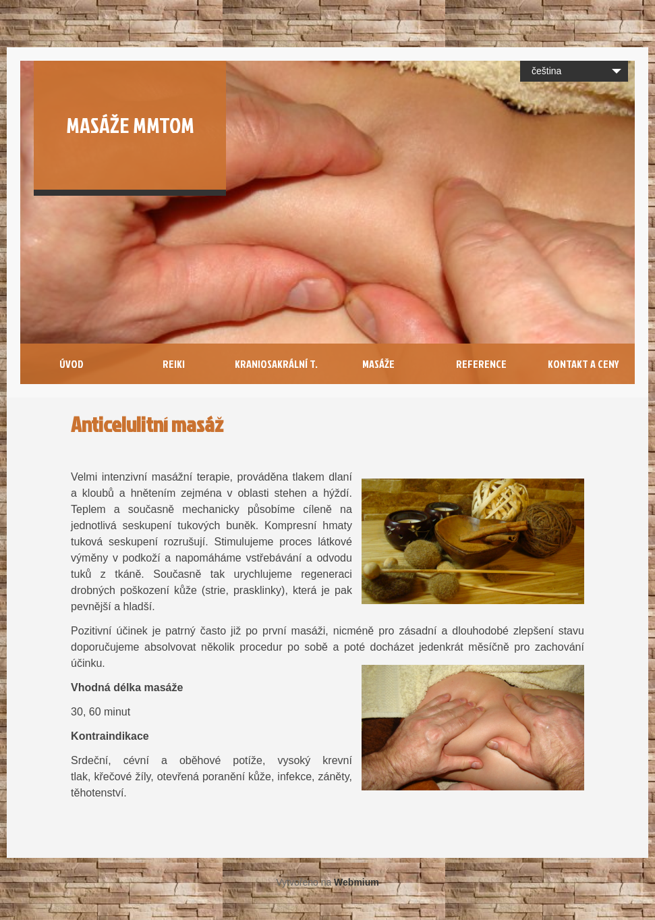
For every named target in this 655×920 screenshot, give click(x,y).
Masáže (378, 363)
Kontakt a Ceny (583, 363)
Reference (481, 363)
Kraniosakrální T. (276, 363)
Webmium (356, 882)
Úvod (71, 363)
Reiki (174, 363)
